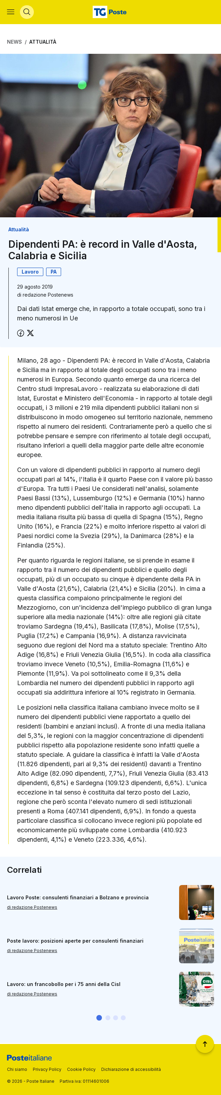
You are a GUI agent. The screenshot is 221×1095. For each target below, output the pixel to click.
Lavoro (30, 273)
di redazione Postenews (32, 908)
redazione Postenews (48, 296)
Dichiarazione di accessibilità (131, 1069)
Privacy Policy (47, 1069)
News (14, 43)
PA (54, 273)
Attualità (42, 43)
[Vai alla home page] (110, 13)
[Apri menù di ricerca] (27, 13)
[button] (99, 1018)
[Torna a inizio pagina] (205, 1044)
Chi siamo (17, 1069)
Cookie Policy (81, 1069)
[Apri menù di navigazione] (10, 13)
